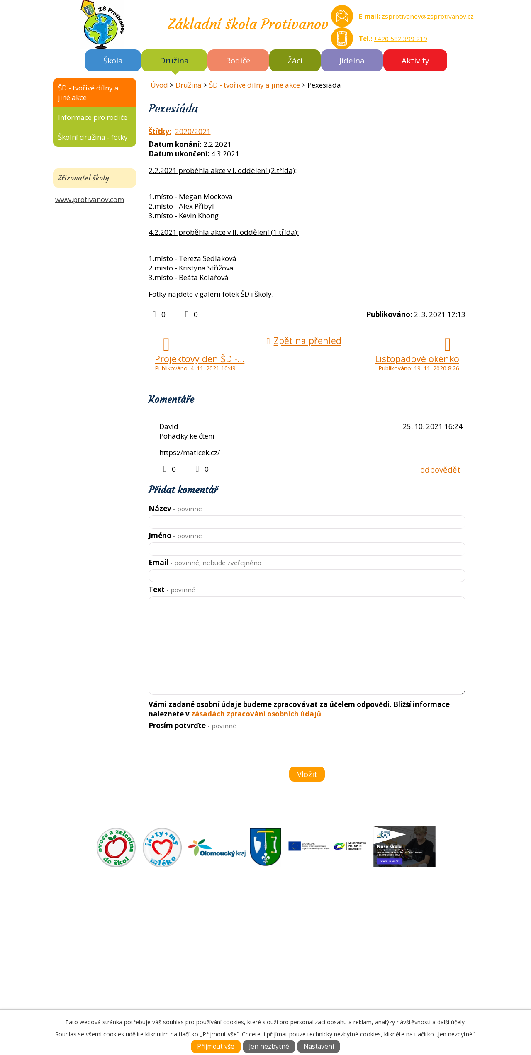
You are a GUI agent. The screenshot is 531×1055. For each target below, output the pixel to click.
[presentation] (211, 749)
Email (205, 562)
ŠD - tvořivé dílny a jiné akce (254, 85)
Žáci (294, 60)
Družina (174, 60)
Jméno (175, 535)
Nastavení (319, 1046)
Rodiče (238, 60)
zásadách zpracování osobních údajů (256, 714)
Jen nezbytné (269, 1046)
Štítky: (160, 131)
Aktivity (415, 60)
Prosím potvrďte (192, 725)
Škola (113, 60)
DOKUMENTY (290, 939)
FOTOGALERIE (291, 948)
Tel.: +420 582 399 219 (109, 996)
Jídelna (352, 60)
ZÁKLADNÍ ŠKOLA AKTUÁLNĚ (315, 920)
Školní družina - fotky (93, 137)
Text (172, 589)
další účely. (451, 1022)
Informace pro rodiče (92, 117)
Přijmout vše (215, 1046)
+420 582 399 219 (400, 38)
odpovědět (440, 469)
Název (175, 508)
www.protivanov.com (89, 199)
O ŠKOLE (282, 929)
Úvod (159, 85)
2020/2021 (193, 131)
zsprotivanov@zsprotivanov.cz (428, 16)
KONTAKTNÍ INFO (297, 958)
